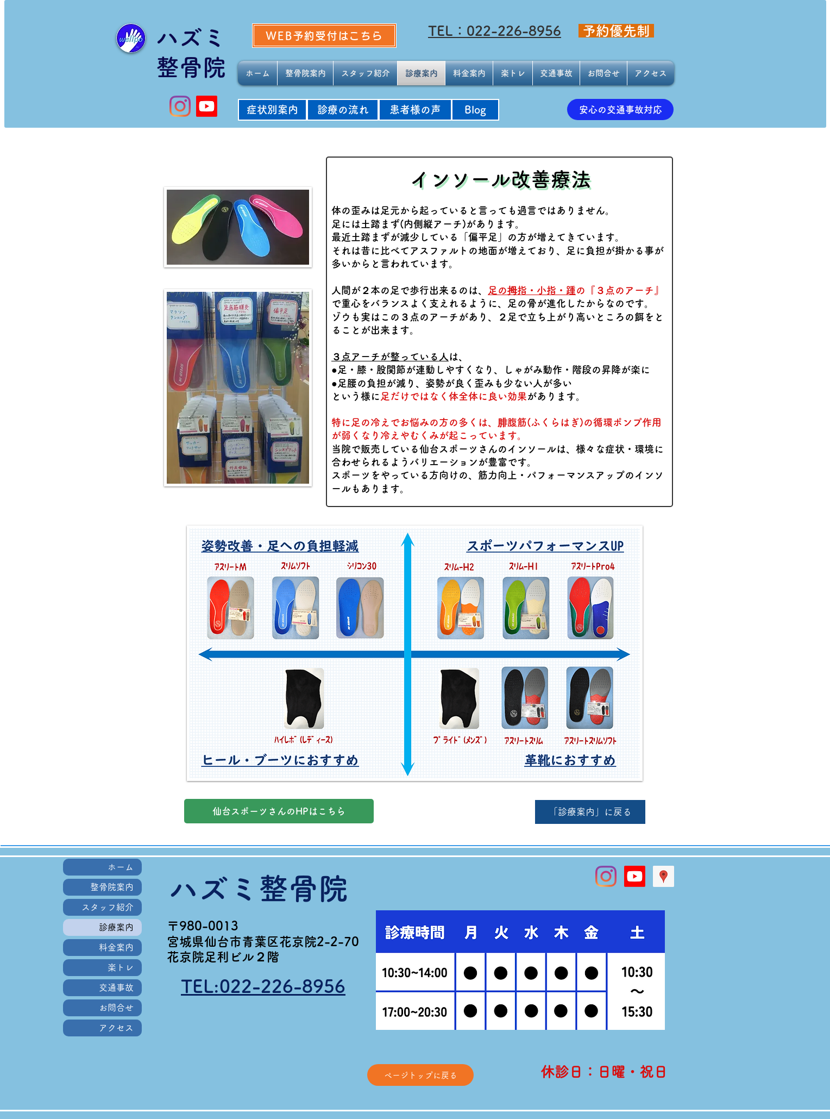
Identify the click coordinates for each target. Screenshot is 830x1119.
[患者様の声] (415, 110)
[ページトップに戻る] (420, 1075)
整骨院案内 (112, 887)
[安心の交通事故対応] (620, 109)
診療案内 (116, 927)
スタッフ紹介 (107, 907)
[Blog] (475, 110)
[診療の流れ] (343, 110)
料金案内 (116, 947)
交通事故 (116, 987)
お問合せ (116, 1007)
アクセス (116, 1027)
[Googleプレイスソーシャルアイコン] (663, 876)
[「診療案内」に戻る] (590, 812)
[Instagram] (180, 106)
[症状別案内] (272, 110)
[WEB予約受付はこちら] (324, 35)
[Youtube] (206, 106)
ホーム (121, 866)
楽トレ (121, 967)
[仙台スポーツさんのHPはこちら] (279, 811)
